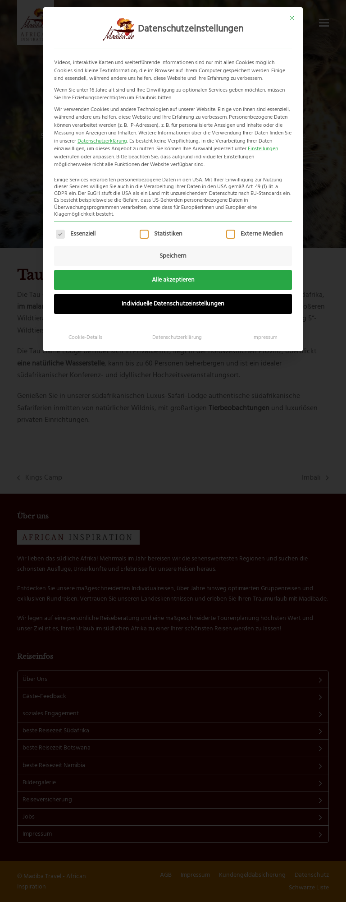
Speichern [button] (173, 256)
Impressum (265, 337)
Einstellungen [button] (263, 148)
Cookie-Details (85, 337)
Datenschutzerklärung (102, 141)
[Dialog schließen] (292, 18)
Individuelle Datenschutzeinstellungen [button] (173, 304)
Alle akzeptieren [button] (173, 280)
